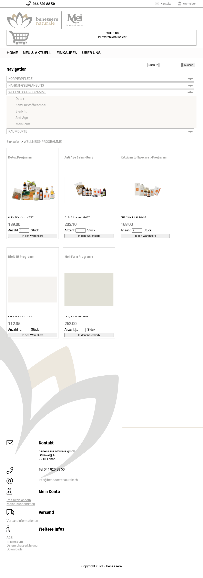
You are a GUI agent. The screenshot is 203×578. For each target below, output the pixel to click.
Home (12, 52)
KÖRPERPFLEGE (20, 79)
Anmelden (183, 3)
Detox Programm (20, 157)
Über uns (91, 52)
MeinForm (23, 124)
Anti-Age (22, 118)
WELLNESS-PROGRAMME (27, 92)
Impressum (15, 541)
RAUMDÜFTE (17, 131)
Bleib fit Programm (21, 257)
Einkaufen (66, 52)
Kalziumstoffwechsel (31, 105)
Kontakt (160, 3)
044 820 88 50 (37, 4)
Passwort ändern (19, 500)
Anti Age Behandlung (78, 157)
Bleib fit (21, 111)
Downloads (15, 549)
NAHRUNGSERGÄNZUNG (26, 85)
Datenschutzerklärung (22, 545)
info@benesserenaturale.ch (58, 480)
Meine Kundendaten (21, 504)
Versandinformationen (22, 521)
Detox (20, 99)
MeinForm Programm (78, 257)
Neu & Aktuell (37, 52)
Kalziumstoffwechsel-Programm (143, 157)
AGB (10, 538)
